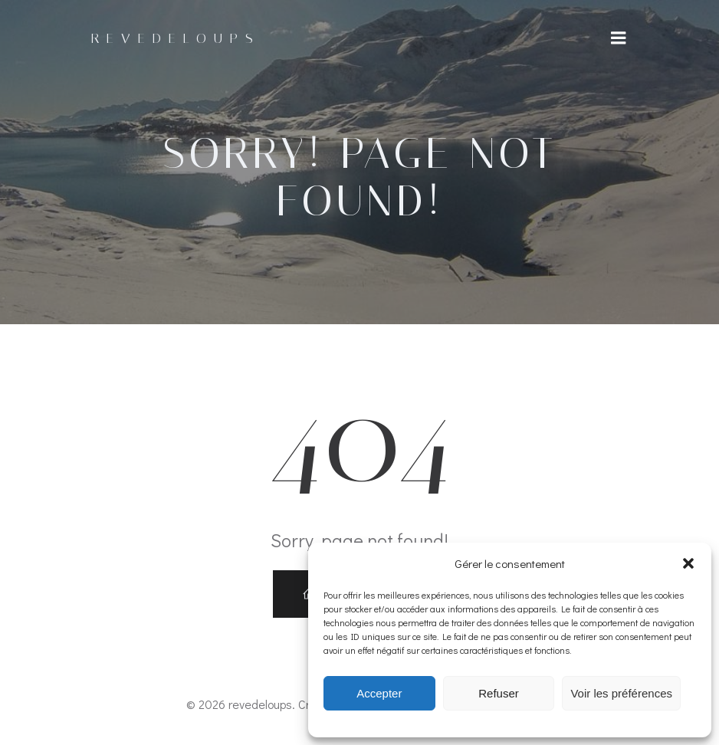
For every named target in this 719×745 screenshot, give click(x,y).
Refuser (498, 693)
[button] (688, 563)
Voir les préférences (621, 693)
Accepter (379, 693)
